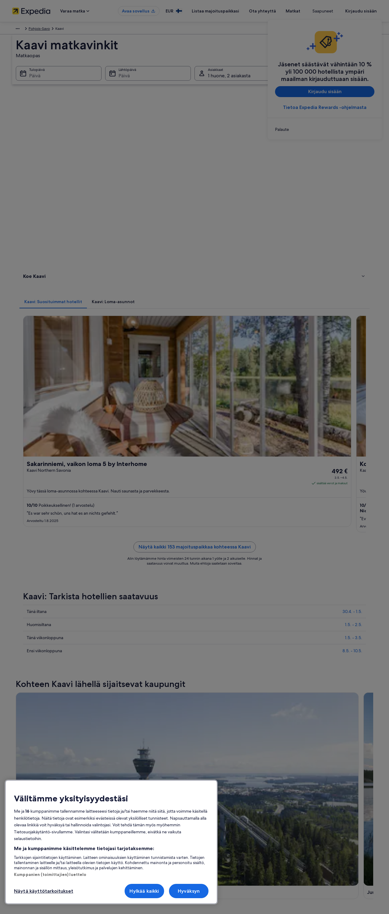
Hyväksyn (189, 891)
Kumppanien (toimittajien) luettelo (50, 874)
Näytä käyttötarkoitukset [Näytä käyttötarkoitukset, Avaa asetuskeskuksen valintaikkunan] (43, 891)
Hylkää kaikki (144, 891)
